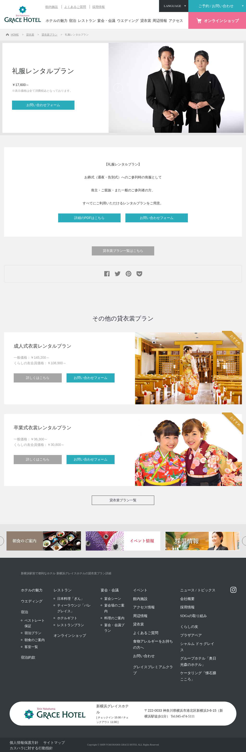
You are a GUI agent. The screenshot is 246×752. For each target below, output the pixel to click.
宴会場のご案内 (114, 608)
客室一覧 (31, 647)
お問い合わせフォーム (43, 105)
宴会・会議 (106, 21)
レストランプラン (70, 625)
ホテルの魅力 (56, 21)
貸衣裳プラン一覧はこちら (123, 251)
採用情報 (98, 7)
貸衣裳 (145, 21)
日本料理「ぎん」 (70, 598)
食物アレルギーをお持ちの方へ (153, 644)
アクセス (176, 21)
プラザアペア (191, 635)
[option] (176, 88)
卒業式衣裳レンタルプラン (42, 427)
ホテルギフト (67, 618)
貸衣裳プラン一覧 (123, 500)
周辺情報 (160, 21)
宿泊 (72, 21)
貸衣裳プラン (49, 34)
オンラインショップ (70, 635)
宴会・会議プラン (114, 628)
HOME (15, 34)
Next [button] (234, 88)
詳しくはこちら (37, 378)
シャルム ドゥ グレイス (197, 647)
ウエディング (128, 21)
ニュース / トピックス (197, 590)
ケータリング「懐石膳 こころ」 (198, 676)
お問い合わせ (144, 656)
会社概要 (187, 599)
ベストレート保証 (35, 623)
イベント (140, 590)
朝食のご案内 (35, 640)
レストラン (87, 21)
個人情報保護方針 (24, 742)
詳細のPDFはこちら (89, 218)
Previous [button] (118, 88)
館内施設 (51, 7)
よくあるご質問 (75, 7)
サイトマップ (54, 742)
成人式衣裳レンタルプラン (42, 346)
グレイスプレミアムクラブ (153, 670)
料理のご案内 (114, 618)
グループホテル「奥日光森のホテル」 (198, 661)
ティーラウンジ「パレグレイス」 (74, 608)
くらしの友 (189, 627)
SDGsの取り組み (193, 616)
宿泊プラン (33, 633)
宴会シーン (112, 598)
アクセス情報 (144, 607)
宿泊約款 (28, 657)
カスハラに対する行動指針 (31, 748)
